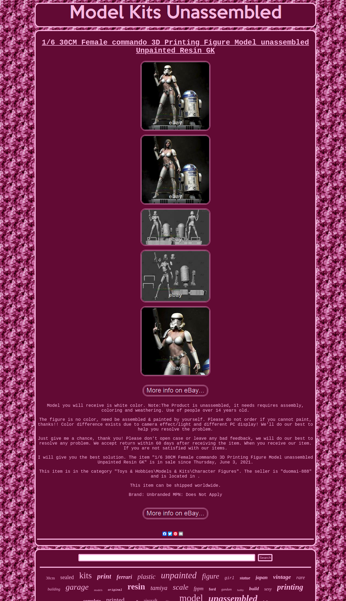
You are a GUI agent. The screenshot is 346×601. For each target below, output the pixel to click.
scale (180, 587)
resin (136, 586)
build (254, 588)
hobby (240, 590)
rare (300, 577)
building (54, 589)
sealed (67, 577)
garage (77, 586)
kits (85, 575)
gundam (226, 589)
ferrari (124, 577)
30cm (50, 578)
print (104, 576)
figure (210, 576)
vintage (282, 576)
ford (212, 589)
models (98, 590)
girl (229, 578)
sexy (268, 589)
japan (262, 577)
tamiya (159, 588)
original (115, 590)
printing (290, 587)
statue (245, 578)
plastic (147, 576)
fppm (199, 588)
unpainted (179, 575)
